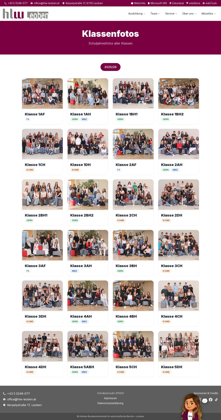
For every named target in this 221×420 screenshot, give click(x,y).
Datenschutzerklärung (110, 403)
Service (171, 13)
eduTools (209, 3)
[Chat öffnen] (190, 406)
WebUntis (138, 3)
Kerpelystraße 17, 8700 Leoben (82, 3)
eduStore (193, 3)
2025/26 (110, 67)
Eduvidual (176, 3)
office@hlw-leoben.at (44, 3)
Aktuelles (209, 13)
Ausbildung (136, 13)
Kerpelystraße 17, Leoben (22, 405)
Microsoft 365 (157, 3)
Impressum (110, 398)
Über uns (189, 13)
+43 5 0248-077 (16, 3)
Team (155, 13)
